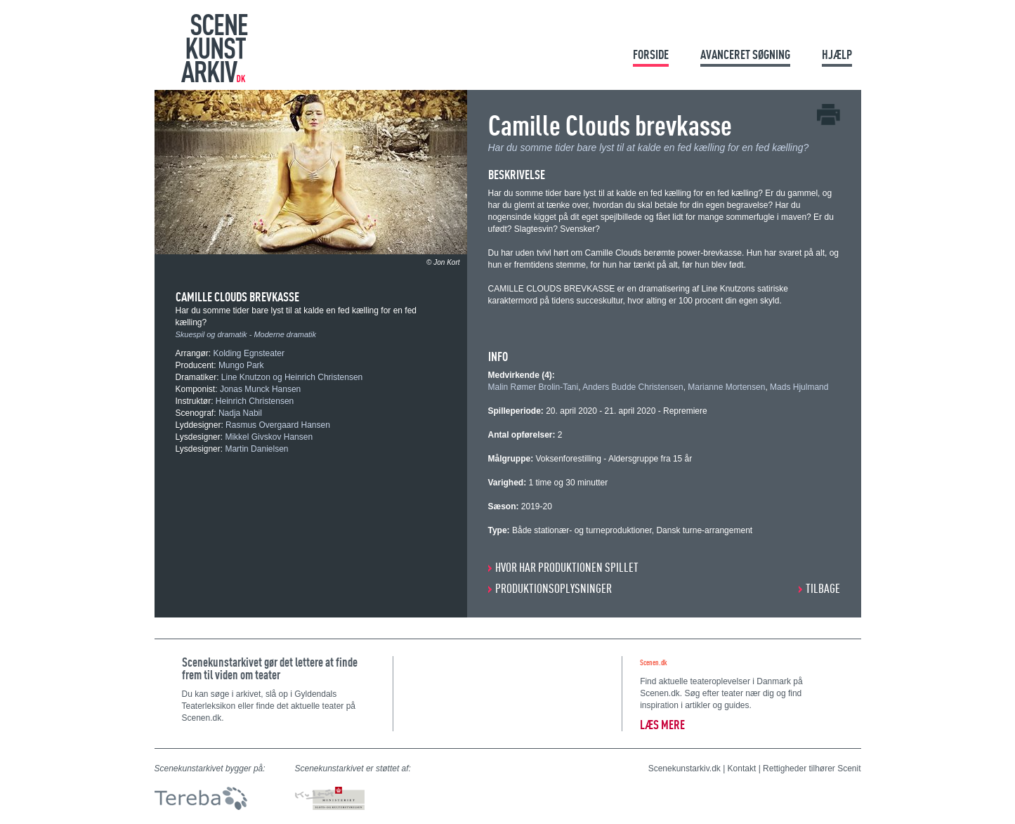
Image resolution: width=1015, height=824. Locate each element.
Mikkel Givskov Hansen (269, 437)
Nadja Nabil (240, 413)
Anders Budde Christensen (632, 387)
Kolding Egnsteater (249, 353)
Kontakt (742, 768)
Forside (651, 54)
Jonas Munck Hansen (260, 389)
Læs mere (662, 724)
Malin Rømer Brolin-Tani (533, 387)
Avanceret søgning (745, 54)
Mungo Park (241, 365)
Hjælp (837, 54)
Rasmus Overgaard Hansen (277, 425)
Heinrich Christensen (255, 401)
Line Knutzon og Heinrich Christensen (291, 377)
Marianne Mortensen (726, 387)
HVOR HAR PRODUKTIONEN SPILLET (567, 567)
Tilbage (823, 588)
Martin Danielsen (256, 449)
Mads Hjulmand (799, 387)
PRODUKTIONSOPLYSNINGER (553, 588)
